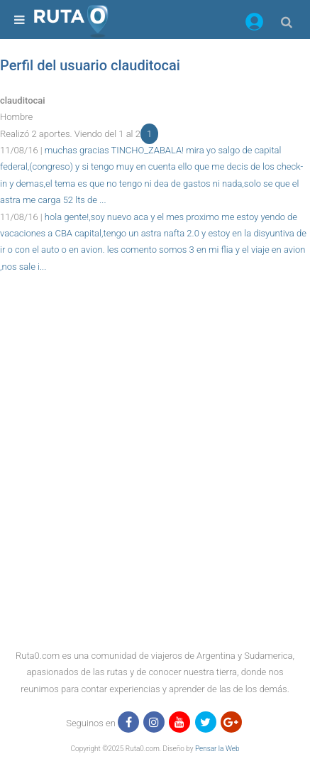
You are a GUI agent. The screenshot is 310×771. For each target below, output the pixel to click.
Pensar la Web (217, 749)
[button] (254, 24)
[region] (155, 307)
